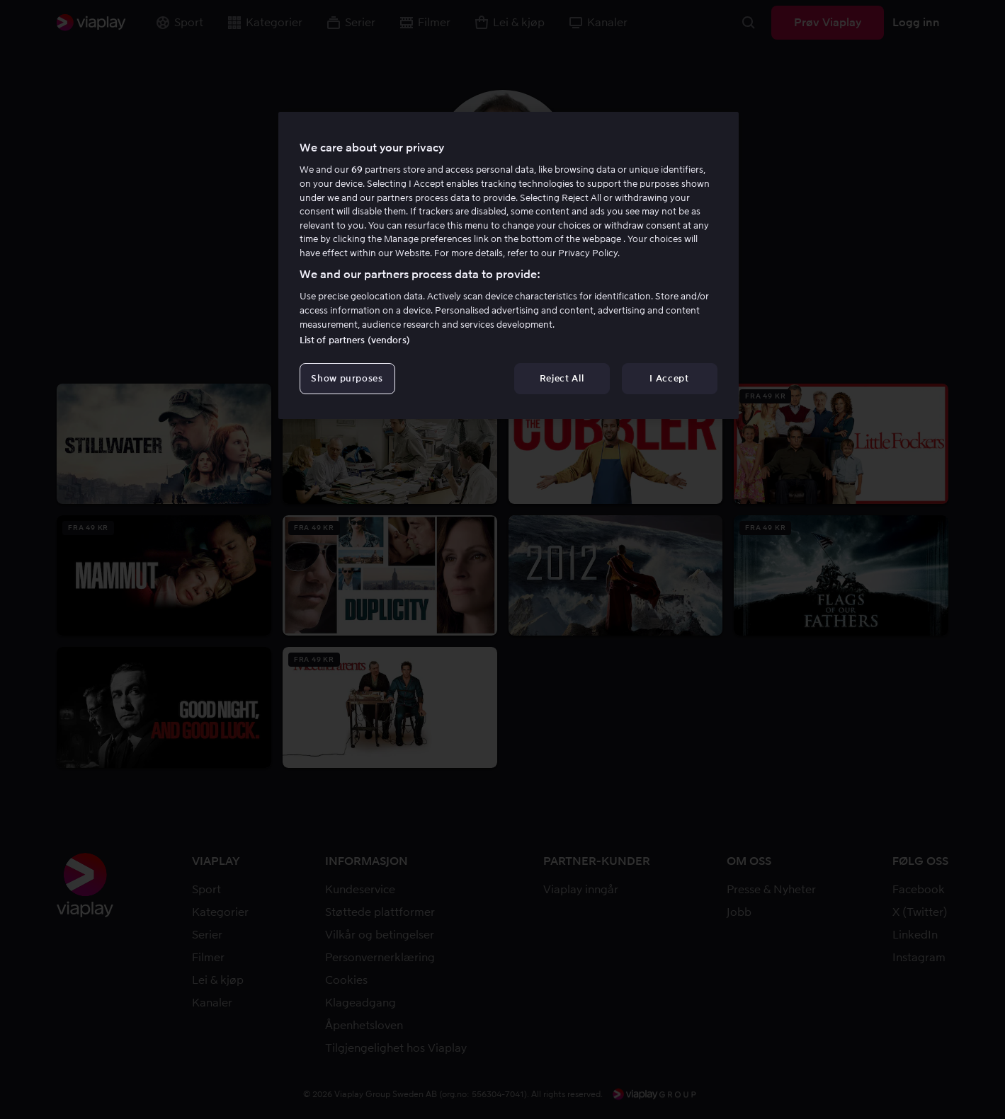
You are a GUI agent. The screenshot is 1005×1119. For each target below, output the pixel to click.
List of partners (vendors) (355, 340)
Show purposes (346, 378)
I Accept (668, 378)
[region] (508, 265)
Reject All (562, 378)
